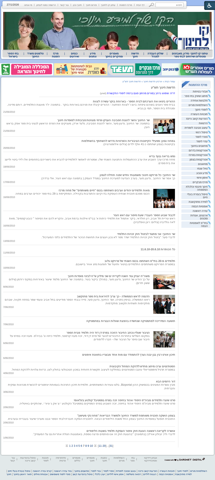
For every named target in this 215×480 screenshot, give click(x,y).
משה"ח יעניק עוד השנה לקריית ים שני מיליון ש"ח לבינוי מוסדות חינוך (109, 276)
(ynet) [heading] (137, 93)
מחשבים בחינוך (199, 145)
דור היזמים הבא (165, 381)
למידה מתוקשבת (198, 201)
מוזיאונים (203, 164)
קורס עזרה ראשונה (42, 471)
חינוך (8, 474)
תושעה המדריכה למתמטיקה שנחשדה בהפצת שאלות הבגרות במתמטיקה (130, 321)
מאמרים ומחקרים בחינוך (114, 55)
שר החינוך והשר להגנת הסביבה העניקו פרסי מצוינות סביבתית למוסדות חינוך (103, 120)
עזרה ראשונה (200, 210)
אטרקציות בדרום (198, 150)
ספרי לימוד (201, 136)
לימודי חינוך (201, 109)
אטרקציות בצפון (199, 159)
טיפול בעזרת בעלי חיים (19, 471)
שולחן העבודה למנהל (155, 55)
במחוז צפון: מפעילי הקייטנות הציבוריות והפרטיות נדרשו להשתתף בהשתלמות (128, 141)
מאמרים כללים (76, 459)
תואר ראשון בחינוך (22, 474)
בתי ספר (132, 459)
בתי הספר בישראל (13, 55)
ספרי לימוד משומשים (60, 474)
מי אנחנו (28, 5)
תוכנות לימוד (45, 459)
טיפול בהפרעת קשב (82, 474)
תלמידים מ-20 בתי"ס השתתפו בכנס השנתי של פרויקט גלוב (140, 261)
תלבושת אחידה (199, 100)
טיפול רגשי (202, 132)
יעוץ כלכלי (100, 474)
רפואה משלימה (133, 474)
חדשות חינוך (135, 55)
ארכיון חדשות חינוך (152, 81)
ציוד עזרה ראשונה (63, 471)
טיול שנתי (202, 168)
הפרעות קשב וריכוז (197, 118)
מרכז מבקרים (200, 182)
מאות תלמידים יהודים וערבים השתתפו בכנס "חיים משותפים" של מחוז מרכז (104, 190)
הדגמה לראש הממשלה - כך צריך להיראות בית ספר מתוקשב (113, 296)
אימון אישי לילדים (115, 474)
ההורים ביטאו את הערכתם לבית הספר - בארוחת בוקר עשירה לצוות (134, 101)
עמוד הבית (170, 81)
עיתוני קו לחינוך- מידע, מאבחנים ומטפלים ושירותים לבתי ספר (190, 55)
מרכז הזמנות (125, 5)
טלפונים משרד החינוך (35, 55)
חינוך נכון (77, 5)
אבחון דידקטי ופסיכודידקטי (150, 459)
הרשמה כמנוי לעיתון (46, 5)
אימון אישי (202, 177)
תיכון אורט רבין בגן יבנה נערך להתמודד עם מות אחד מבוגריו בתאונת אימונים (128, 354)
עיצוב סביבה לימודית (196, 127)
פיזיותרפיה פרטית (61, 459)
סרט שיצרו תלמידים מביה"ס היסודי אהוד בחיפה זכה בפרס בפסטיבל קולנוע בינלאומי (124, 400)
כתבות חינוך (104, 459)
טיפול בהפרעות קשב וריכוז (28, 459)
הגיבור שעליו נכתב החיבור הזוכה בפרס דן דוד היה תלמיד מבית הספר (108, 332)
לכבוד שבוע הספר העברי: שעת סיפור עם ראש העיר (144, 215)
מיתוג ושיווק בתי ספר (196, 96)
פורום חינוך (91, 5)
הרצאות (203, 123)
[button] (151, 5)
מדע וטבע (202, 173)
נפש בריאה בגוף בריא (162, 156)
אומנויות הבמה (199, 206)
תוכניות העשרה (199, 114)
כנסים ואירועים (74, 55)
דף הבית (140, 5)
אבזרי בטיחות (200, 91)
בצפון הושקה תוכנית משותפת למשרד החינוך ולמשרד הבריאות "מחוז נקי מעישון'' (126, 415)
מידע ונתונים (92, 55)
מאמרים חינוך (90, 459)
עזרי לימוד (202, 141)
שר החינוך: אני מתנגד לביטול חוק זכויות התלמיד (146, 234)
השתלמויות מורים (198, 105)
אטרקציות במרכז (198, 155)
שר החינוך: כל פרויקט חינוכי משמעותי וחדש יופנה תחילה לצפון (137, 175)
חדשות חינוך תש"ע (163, 87)
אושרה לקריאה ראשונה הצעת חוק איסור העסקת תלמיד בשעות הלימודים (130, 430)
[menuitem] (190, 55)
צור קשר (64, 5)
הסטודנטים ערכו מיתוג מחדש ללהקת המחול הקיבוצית (142, 366)
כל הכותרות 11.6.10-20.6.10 (158, 249)
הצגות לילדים (149, 474)
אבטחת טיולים (41, 474)
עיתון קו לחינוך (108, 5)
